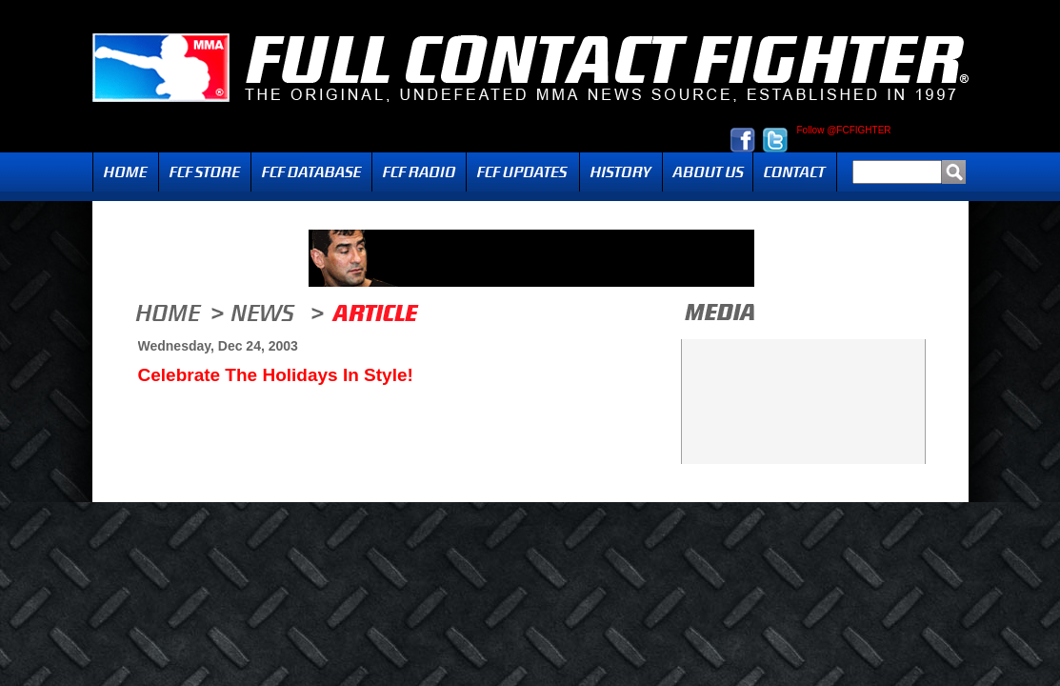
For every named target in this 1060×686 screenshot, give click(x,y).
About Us (707, 172)
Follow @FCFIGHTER (844, 130)
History (621, 172)
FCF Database (311, 172)
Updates (523, 172)
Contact (794, 172)
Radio (419, 172)
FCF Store (204, 172)
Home (125, 172)
